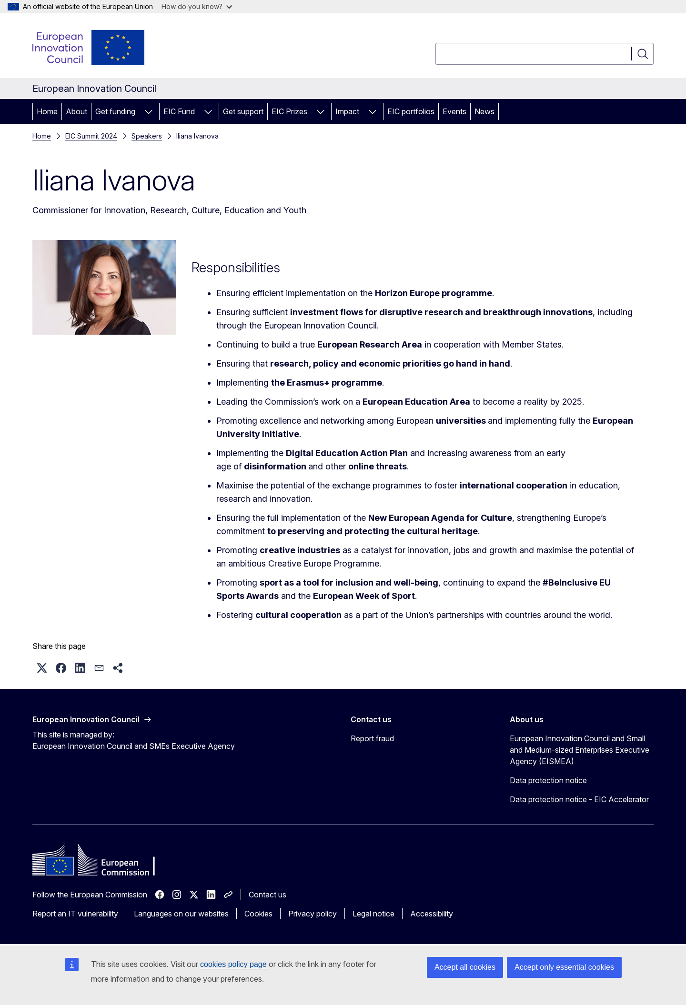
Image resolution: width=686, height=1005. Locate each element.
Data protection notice (548, 780)
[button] (42, 668)
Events (454, 111)
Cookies (258, 913)
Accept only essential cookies (564, 967)
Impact (347, 111)
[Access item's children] (148, 111)
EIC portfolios (410, 111)
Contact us (267, 894)
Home (47, 111)
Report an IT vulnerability (75, 913)
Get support (243, 111)
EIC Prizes (289, 111)
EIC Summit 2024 (91, 136)
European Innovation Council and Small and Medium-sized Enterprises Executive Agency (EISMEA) (579, 750)
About (76, 111)
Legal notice (373, 913)
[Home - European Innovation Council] (89, 48)
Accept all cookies (464, 967)
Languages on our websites (181, 913)
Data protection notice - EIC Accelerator (579, 799)
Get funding (115, 111)
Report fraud (372, 738)
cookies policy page (233, 964)
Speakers (146, 136)
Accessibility (431, 913)
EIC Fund (179, 111)
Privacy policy (312, 913)
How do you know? (196, 6)
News (484, 111)
